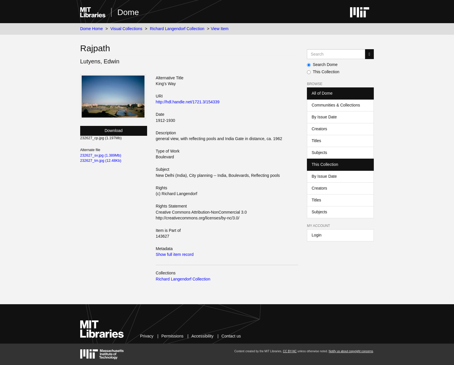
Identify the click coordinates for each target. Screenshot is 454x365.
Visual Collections (126, 28)
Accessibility (202, 336)
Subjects (319, 152)
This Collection (323, 71)
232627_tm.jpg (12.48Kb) (100, 161)
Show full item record (175, 254)
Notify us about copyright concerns (351, 351)
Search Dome (322, 64)
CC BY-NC (289, 351)
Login (316, 235)
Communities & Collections (336, 105)
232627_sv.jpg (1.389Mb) (100, 155)
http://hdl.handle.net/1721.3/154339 (187, 102)
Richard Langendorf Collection (177, 28)
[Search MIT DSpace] (336, 54)
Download (113, 130)
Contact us (231, 336)
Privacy (146, 336)
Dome (128, 12)
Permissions (172, 336)
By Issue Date (324, 117)
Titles (316, 140)
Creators (319, 128)
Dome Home (91, 28)
